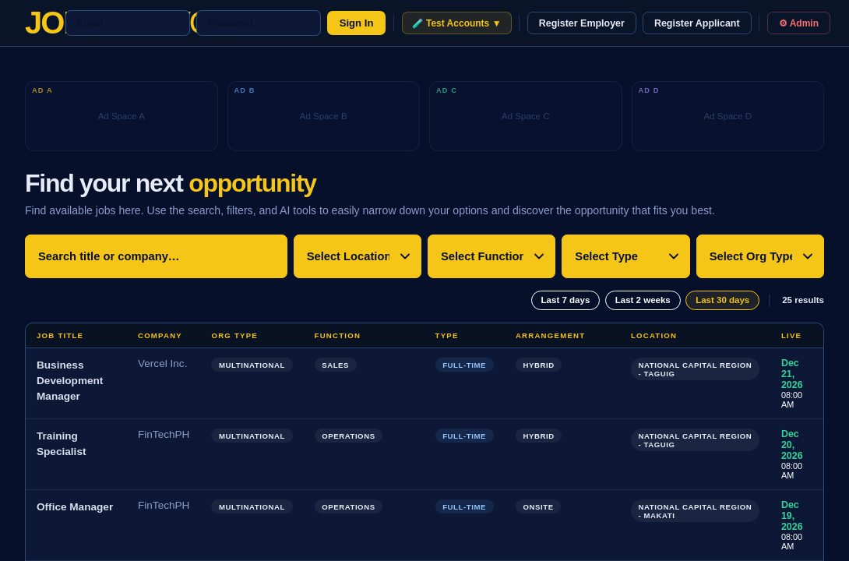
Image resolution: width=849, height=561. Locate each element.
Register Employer (582, 23)
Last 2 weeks (643, 300)
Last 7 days (565, 300)
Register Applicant (697, 23)
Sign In (357, 23)
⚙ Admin (799, 23)
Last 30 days (722, 300)
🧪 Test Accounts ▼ (457, 23)
